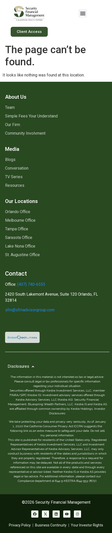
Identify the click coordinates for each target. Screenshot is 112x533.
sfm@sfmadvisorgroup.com (30, 310)
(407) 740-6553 (30, 284)
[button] (82, 13)
